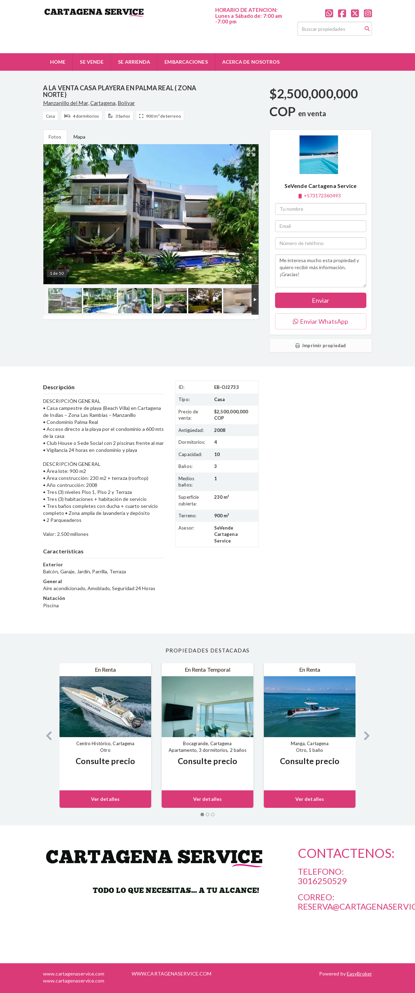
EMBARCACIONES (186, 62)
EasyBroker (359, 974)
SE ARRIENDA (134, 62)
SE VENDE (92, 62)
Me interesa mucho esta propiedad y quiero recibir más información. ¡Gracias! (320, 270)
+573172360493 (322, 195)
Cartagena (102, 103)
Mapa (79, 137)
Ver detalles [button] (105, 799)
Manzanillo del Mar (65, 103)
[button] (46, 735)
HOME (57, 62)
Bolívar (126, 103)
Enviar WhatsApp (320, 321)
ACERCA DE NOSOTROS (251, 62)
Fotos (55, 137)
